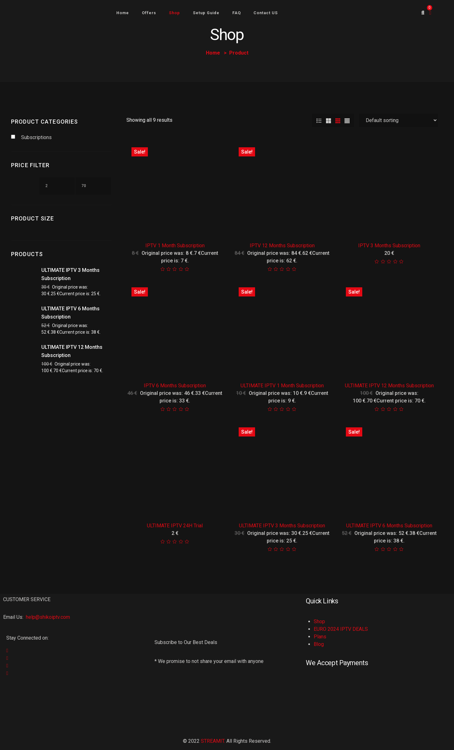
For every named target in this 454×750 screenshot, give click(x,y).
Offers (149, 12)
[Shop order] (398, 120)
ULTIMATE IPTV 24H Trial (175, 526)
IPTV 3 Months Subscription (389, 246)
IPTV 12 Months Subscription (282, 246)
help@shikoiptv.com (47, 617)
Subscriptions (36, 137)
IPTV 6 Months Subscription (175, 386)
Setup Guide (206, 12)
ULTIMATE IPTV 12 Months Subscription (389, 386)
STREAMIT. (213, 741)
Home (122, 12)
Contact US (265, 12)
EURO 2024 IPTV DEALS (341, 629)
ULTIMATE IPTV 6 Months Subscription (389, 526)
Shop (174, 12)
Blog (319, 644)
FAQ (236, 12)
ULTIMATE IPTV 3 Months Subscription (282, 526)
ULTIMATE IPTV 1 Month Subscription (282, 386)
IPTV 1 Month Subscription (175, 246)
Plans (320, 637)
